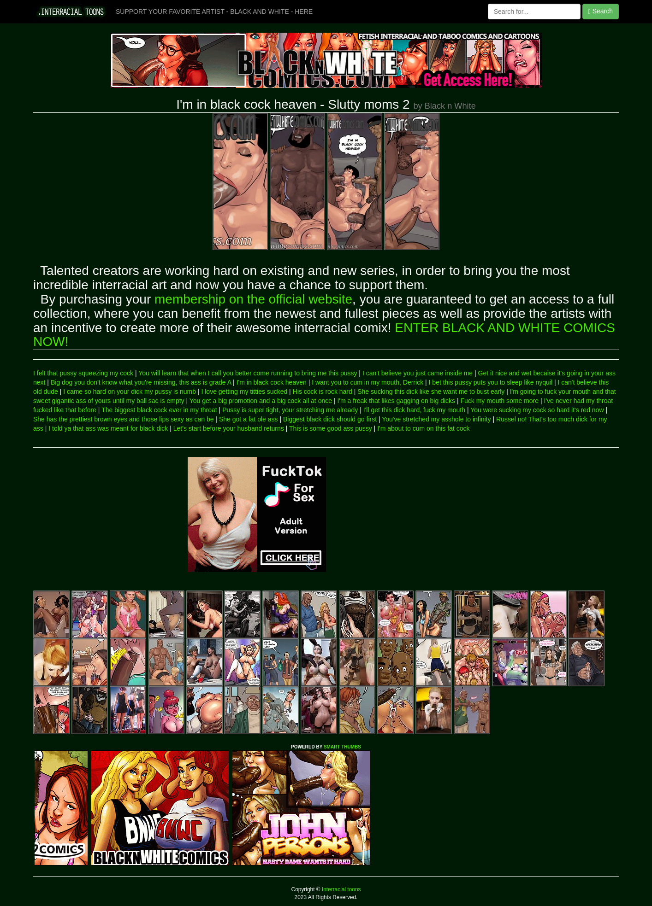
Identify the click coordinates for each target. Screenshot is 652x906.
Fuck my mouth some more (499, 400)
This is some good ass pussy (330, 428)
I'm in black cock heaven (272, 382)
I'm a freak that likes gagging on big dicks (396, 400)
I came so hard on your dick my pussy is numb (129, 391)
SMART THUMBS (342, 746)
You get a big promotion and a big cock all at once (261, 400)
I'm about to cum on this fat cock (423, 428)
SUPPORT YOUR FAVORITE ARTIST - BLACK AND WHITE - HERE (214, 11)
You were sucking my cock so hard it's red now (537, 410)
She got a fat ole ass (248, 419)
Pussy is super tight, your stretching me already (290, 410)
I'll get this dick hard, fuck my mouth (414, 410)
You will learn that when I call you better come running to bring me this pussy (247, 373)
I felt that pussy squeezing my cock (83, 373)
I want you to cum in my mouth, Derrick (367, 382)
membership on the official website (253, 299)
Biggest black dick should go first (330, 419)
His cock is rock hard (322, 391)
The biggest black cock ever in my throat (159, 410)
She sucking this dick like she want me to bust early (430, 391)
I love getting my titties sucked (244, 391)
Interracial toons (340, 889)
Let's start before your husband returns (228, 428)
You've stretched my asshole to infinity (436, 419)
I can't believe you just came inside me (417, 373)
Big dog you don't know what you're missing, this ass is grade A (141, 382)
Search (600, 11)
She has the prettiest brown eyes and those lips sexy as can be (123, 419)
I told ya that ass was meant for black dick (108, 428)
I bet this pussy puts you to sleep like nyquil (490, 382)
